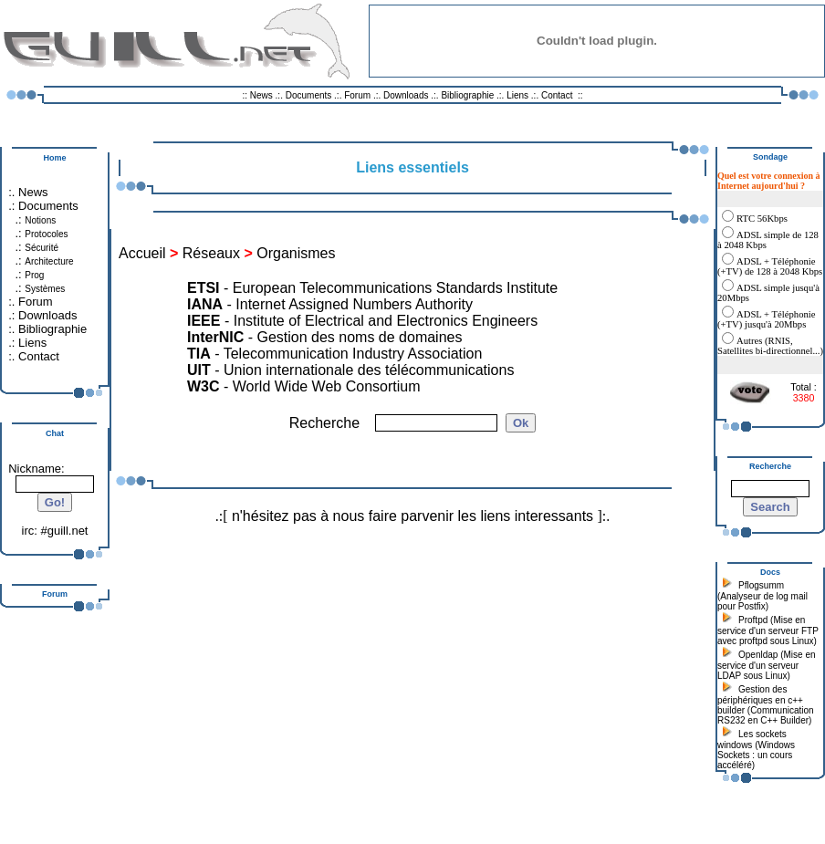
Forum (357, 95)
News (261, 95)
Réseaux (211, 253)
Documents (309, 95)
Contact (556, 95)
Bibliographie (467, 95)
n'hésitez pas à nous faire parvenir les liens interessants (412, 516)
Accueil (142, 253)
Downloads (407, 95)
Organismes (295, 253)
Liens (517, 95)
